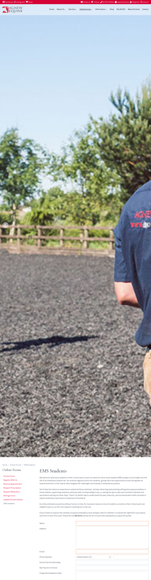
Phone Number (46, 557)
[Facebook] (7, 2)
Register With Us (10, 480)
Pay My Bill (120, 9)
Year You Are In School (48, 567)
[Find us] (95, 2)
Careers (145, 9)
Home (51, 9)
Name (42, 523)
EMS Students (9, 503)
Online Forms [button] (86, 9)
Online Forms (15, 465)
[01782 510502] (107, 2)
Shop (112, 9)
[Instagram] (19, 2)
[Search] (144, 2)
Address (43, 528)
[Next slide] (145, 225)
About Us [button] (61, 9)
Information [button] (101, 9)
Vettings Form (9, 495)
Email (42, 551)
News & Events (134, 9)
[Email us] (85, 2)
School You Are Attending (50, 562)
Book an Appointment (12, 484)
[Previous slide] (5, 225)
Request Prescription (12, 488)
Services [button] (73, 9)
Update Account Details (13, 499)
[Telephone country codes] (93, 557)
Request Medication (11, 491)
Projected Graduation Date (51, 573)
